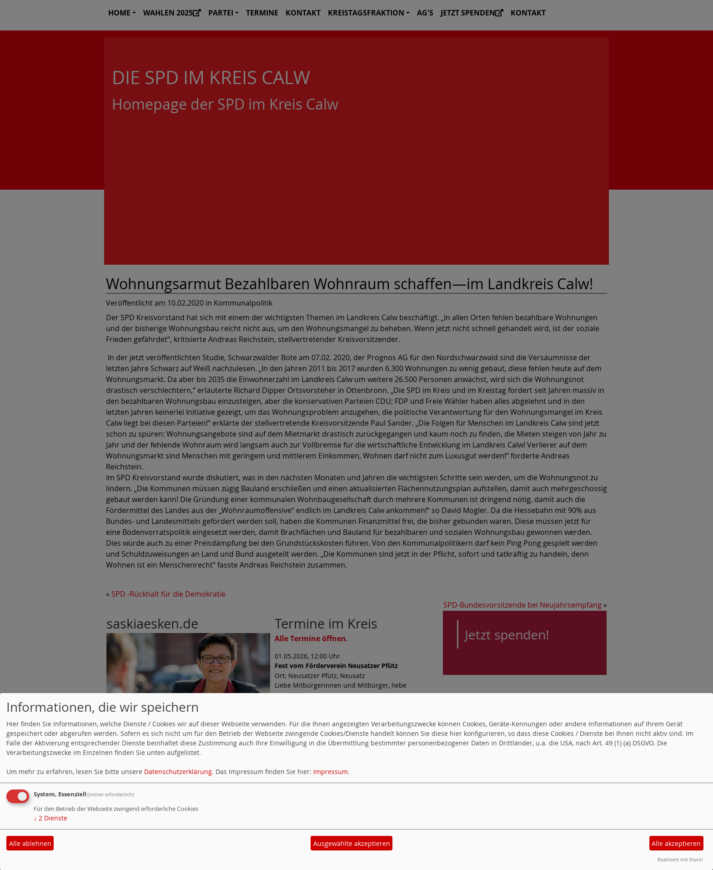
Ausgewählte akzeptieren (351, 843)
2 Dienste (50, 818)
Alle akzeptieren (676, 843)
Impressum (330, 771)
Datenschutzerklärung (178, 771)
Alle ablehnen (30, 843)
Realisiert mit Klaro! (680, 859)
